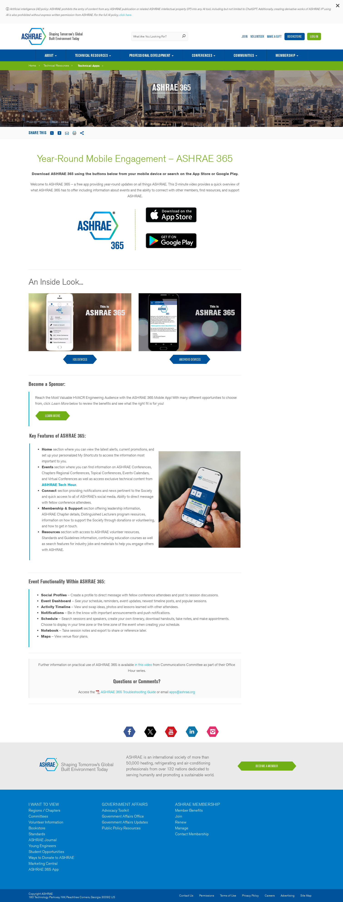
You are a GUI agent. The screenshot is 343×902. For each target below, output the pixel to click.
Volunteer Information (46, 822)
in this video (143, 665)
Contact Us (186, 895)
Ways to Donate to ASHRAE (51, 857)
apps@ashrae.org (182, 692)
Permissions (206, 895)
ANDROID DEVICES (190, 359)
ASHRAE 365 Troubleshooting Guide (128, 692)
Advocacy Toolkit (115, 810)
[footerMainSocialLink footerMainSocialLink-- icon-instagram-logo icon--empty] (213, 732)
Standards (37, 834)
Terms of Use (228, 895)
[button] (337, 7)
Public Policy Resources (121, 828)
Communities (244, 55)
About (49, 55)
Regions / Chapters (44, 810)
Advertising (287, 895)
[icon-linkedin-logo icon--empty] (192, 732)
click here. (125, 15)
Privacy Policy (250, 895)
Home (32, 65)
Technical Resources (91, 55)
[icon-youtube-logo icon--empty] (171, 732)
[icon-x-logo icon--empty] (151, 732)
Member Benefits (189, 810)
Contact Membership (192, 834)
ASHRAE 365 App (44, 869)
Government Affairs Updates (125, 822)
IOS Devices (80, 359)
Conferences (202, 55)
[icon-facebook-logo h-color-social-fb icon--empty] (130, 732)
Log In (314, 36)
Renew (180, 822)
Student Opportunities (46, 851)
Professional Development (149, 55)
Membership (285, 55)
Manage (181, 828)
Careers (270, 895)
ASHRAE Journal (43, 840)
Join (244, 36)
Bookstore (294, 36)
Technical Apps (89, 65)
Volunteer (257, 36)
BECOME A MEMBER (267, 766)
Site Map (305, 895)
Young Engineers (42, 845)
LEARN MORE (52, 416)
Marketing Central (43, 863)
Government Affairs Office (123, 816)
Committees (38, 816)
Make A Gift (274, 36)
